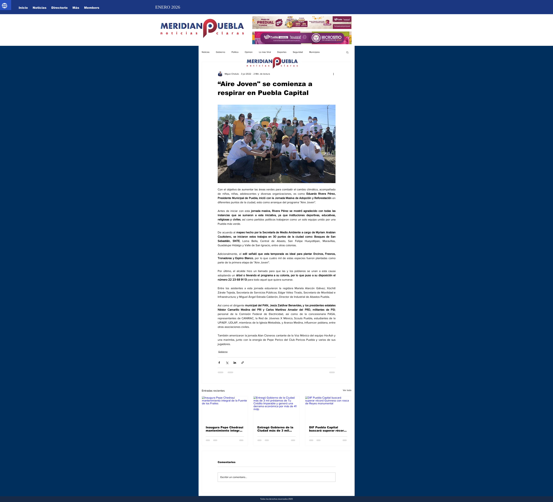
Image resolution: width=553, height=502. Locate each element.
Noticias (206, 52)
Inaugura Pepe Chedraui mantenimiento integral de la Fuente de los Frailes (224, 429)
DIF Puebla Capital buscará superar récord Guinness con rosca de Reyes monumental (327, 429)
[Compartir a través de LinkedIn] (234, 362)
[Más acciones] (333, 74)
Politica (235, 52)
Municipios (314, 52)
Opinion (249, 52)
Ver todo (347, 390)
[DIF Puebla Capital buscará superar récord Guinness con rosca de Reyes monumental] (328, 409)
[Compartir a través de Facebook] (219, 362)
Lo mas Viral (265, 52)
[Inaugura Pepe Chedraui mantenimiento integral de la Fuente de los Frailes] (225, 409)
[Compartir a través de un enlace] (242, 362)
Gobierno (220, 52)
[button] (347, 52)
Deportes (281, 52)
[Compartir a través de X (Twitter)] (226, 362)
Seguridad (298, 52)
